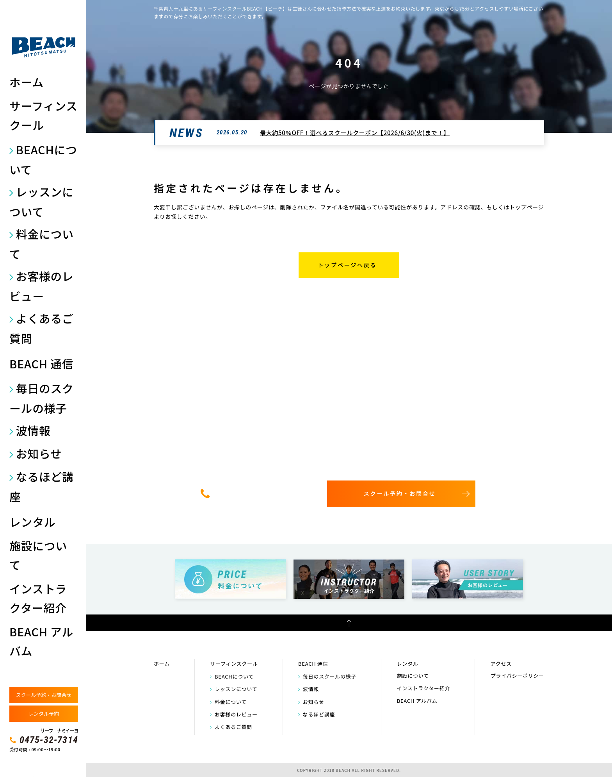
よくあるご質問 (41, 328)
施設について (38, 555)
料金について (41, 244)
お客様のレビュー (41, 286)
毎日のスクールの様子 (41, 398)
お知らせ (39, 453)
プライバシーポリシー (517, 675)
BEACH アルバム (41, 641)
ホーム (26, 82)
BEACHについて (43, 159)
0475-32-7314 (49, 739)
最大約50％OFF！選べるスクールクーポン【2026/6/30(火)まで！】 (355, 133)
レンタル (32, 522)
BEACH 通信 (41, 363)
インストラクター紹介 (38, 598)
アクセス (501, 663)
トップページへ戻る (347, 265)
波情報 (33, 430)
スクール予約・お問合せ (43, 694)
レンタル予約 (43, 713)
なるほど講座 (41, 486)
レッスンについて (41, 202)
